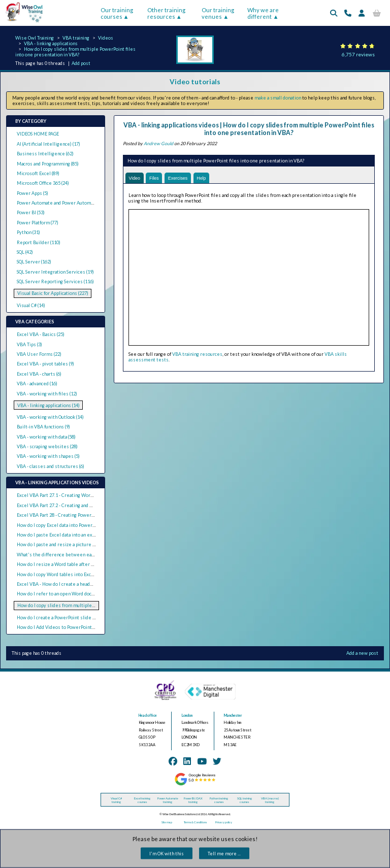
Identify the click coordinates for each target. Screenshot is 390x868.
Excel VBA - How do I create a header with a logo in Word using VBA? (89, 584)
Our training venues (218, 13)
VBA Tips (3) (29, 344)
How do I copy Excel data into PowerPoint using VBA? (72, 525)
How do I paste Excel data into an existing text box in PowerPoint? (87, 535)
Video (134, 178)
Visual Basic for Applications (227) (52, 293)
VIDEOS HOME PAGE (38, 134)
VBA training (75, 38)
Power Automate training (167, 800)
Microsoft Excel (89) (38, 173)
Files (154, 178)
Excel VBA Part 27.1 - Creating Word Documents (68, 495)
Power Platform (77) (37, 222)
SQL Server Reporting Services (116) (55, 281)
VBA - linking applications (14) (48, 405)
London (187, 715)
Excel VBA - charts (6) (39, 374)
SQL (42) (25, 252)
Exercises (178, 178)
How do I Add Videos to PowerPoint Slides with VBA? (73, 627)
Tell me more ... (224, 853)
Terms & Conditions (195, 822)
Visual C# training (116, 800)
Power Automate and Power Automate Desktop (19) (71, 203)
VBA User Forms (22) (39, 354)
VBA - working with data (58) (46, 437)
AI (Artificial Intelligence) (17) (48, 144)
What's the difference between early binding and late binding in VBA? (91, 554)
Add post (81, 63)
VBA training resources (197, 354)
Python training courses (219, 800)
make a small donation (277, 98)
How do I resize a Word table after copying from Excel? (75, 564)
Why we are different (263, 13)
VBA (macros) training (270, 800)
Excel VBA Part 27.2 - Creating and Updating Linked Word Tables (84, 505)
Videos (105, 38)
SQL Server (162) (34, 261)
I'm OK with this (166, 853)
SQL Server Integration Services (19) (55, 272)
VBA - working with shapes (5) (48, 456)
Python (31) (28, 232)
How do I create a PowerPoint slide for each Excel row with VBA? (85, 617)
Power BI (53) (31, 212)
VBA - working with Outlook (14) (50, 417)
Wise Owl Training (34, 38)
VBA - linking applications (51, 43)
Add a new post (362, 653)
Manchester (233, 715)
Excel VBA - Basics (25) (40, 334)
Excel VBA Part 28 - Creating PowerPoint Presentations (76, 515)
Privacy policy (223, 822)
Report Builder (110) (38, 242)
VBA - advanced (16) (37, 383)
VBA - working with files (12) (47, 393)
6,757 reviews (358, 54)
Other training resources (166, 13)
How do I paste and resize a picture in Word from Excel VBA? (81, 544)
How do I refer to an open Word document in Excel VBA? (76, 593)
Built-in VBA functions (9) (43, 426)
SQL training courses (244, 800)
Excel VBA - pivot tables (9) (45, 363)
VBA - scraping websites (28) (47, 446)
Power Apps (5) (32, 193)
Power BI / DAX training (193, 800)
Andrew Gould (158, 143)
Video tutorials (195, 82)
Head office (148, 715)
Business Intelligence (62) (45, 153)
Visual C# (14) (31, 305)
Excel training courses (142, 800)
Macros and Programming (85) (48, 163)
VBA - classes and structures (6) (50, 466)
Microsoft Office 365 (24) (43, 183)
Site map (166, 822)
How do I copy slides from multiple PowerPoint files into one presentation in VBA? (75, 51)
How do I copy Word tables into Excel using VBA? (68, 574)
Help (202, 178)
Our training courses (117, 13)
